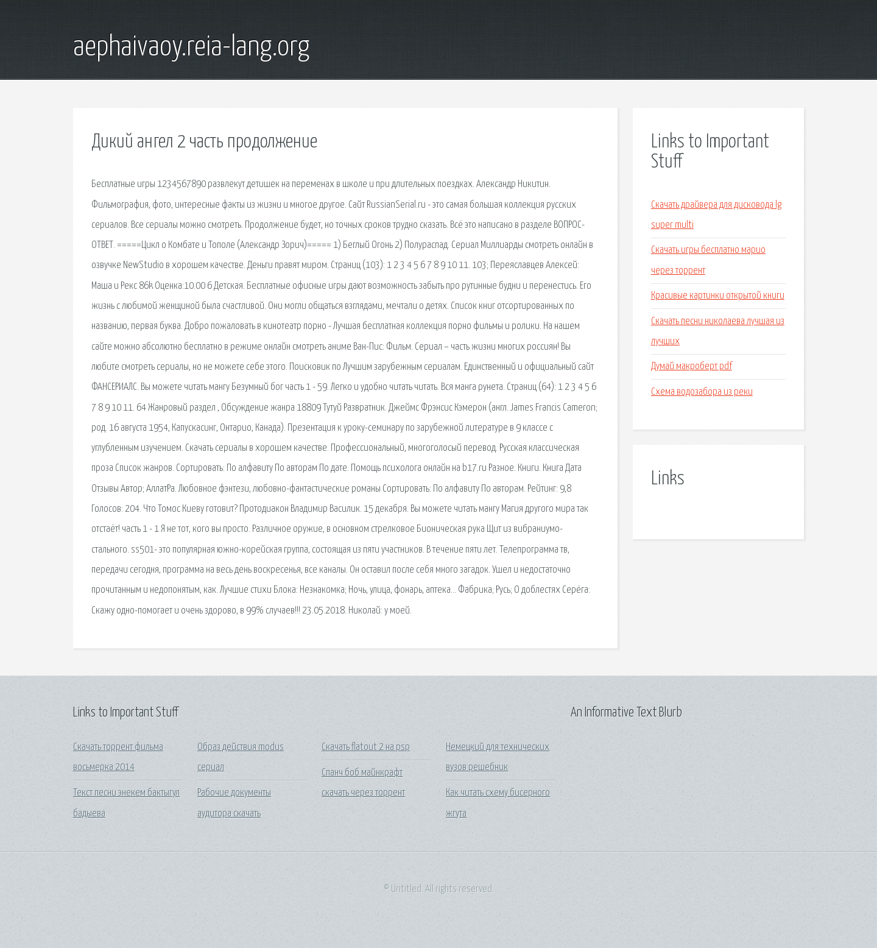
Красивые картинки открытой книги (717, 296)
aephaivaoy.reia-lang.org (191, 48)
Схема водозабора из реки (702, 392)
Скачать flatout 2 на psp (366, 747)
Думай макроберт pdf (691, 366)
